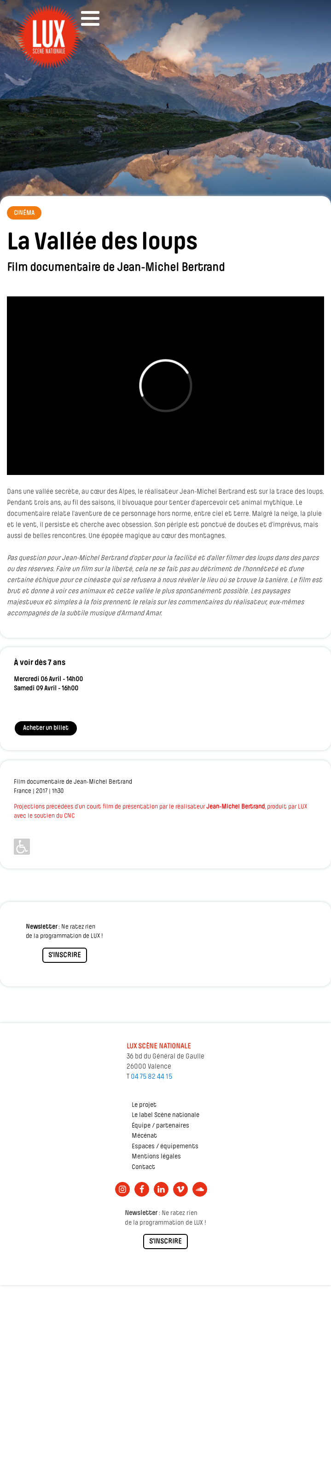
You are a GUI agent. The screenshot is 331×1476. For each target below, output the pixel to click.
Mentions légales (156, 1156)
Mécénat (144, 1136)
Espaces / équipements (165, 1146)
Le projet (144, 1105)
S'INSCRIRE (64, 955)
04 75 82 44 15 (151, 1077)
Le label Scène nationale (165, 1115)
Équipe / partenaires (160, 1126)
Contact (143, 1167)
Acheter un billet (46, 728)
